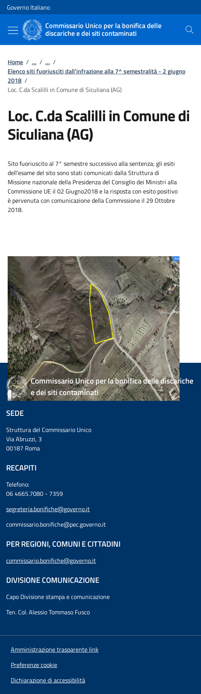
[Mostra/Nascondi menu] (13, 30)
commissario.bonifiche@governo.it (51, 560)
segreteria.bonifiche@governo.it (48, 509)
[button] (34, 664)
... (34, 62)
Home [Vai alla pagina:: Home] (15, 62)
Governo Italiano (28, 7)
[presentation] (189, 29)
